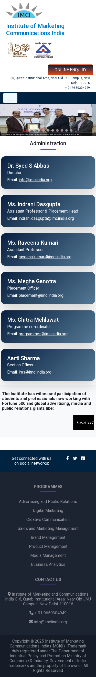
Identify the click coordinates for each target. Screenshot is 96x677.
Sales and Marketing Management (48, 528)
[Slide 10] (66, 130)
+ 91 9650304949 (77, 88)
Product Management (48, 546)
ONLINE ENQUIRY (71, 69)
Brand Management (48, 537)
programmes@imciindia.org (43, 333)
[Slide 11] (71, 130)
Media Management (48, 555)
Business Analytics (48, 564)
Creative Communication (48, 519)
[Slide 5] (43, 130)
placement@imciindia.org (41, 295)
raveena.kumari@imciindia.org (45, 256)
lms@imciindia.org (35, 372)
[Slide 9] (61, 130)
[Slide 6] (48, 130)
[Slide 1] (25, 130)
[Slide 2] (29, 130)
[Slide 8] (57, 130)
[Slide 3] (34, 130)
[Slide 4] (38, 130)
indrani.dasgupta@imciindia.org (46, 218)
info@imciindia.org (35, 179)
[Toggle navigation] (10, 98)
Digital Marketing (48, 510)
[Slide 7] (52, 130)
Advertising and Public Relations (48, 501)
